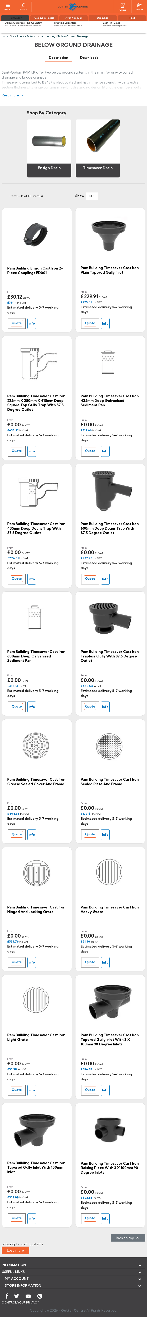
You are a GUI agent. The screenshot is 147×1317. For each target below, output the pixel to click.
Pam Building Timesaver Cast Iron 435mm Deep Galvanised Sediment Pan (110, 400)
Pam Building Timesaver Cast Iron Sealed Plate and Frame (110, 781)
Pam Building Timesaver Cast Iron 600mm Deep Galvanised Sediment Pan (36, 656)
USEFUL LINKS (13, 1272)
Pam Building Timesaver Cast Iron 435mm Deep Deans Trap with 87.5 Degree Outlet (36, 528)
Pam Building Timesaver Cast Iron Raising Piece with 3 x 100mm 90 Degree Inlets (110, 1167)
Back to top (128, 1237)
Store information (23, 1285)
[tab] (58, 58)
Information (14, 1265)
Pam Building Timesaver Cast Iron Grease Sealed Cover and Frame (36, 781)
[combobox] (92, 196)
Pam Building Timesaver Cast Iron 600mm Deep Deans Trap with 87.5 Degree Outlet (110, 528)
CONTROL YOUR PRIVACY (20, 1302)
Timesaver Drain (98, 167)
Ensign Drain (49, 167)
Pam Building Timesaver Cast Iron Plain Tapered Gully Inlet (110, 270)
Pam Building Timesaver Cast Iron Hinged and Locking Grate (36, 909)
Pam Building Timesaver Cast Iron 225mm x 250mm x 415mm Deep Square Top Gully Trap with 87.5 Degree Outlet (36, 403)
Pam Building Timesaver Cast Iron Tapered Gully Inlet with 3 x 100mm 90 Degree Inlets (110, 1039)
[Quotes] (122, 5)
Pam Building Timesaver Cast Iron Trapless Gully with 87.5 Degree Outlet (110, 656)
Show (79, 196)
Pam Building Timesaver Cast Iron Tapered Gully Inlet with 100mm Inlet (36, 1167)
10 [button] (90, 196)
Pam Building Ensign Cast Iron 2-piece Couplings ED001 (35, 270)
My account (17, 1278)
